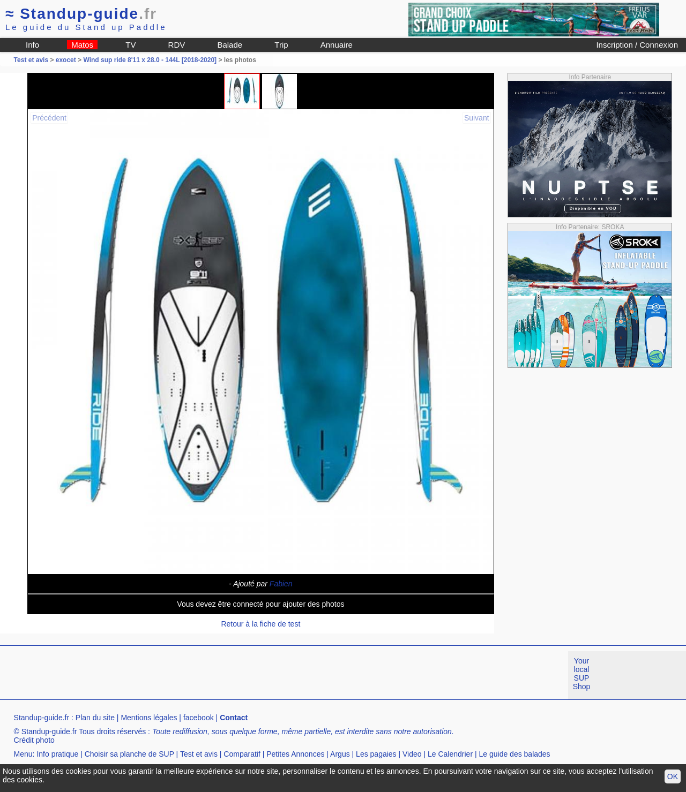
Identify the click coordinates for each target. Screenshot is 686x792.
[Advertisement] (195, 675)
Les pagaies (376, 754)
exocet (66, 60)
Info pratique (57, 754)
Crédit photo (34, 740)
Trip (281, 44)
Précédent (49, 118)
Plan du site (95, 717)
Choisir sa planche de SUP (129, 754)
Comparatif (241, 754)
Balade (229, 44)
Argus (340, 754)
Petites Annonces (295, 754)
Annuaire (336, 44)
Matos (82, 44)
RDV (176, 44)
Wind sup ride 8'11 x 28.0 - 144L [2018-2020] (150, 60)
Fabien (281, 583)
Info (32, 44)
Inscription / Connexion (637, 44)
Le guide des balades (514, 754)
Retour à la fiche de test (260, 624)
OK (672, 776)
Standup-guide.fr (42, 717)
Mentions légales (149, 717)
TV (130, 44)
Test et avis (32, 60)
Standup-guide (81, 13)
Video (412, 754)
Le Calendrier (450, 754)
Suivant (476, 118)
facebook (198, 717)
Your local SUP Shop (582, 674)
